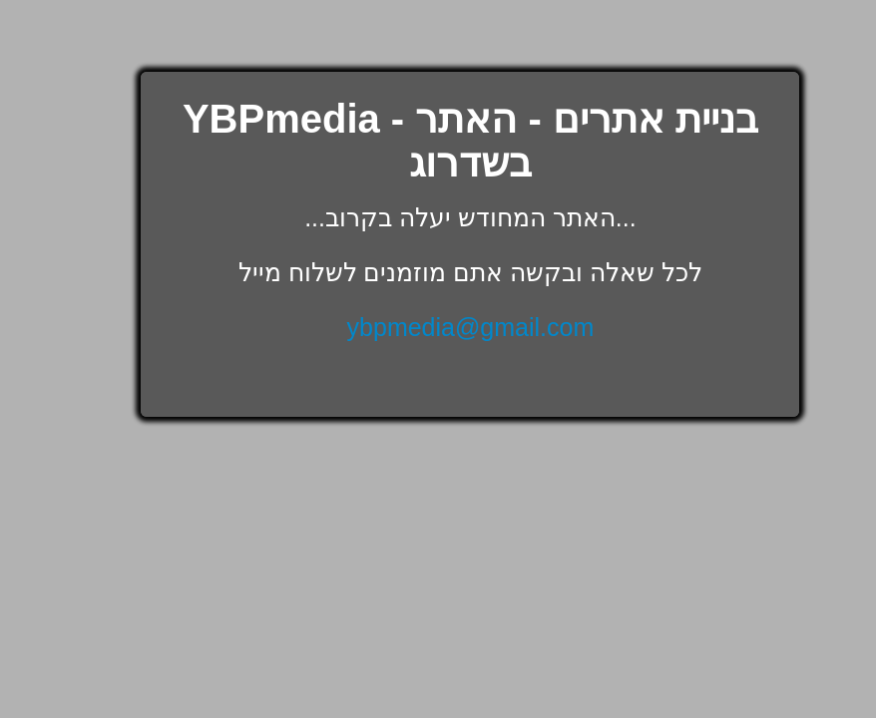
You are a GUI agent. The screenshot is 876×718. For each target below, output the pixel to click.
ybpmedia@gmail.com (471, 327)
